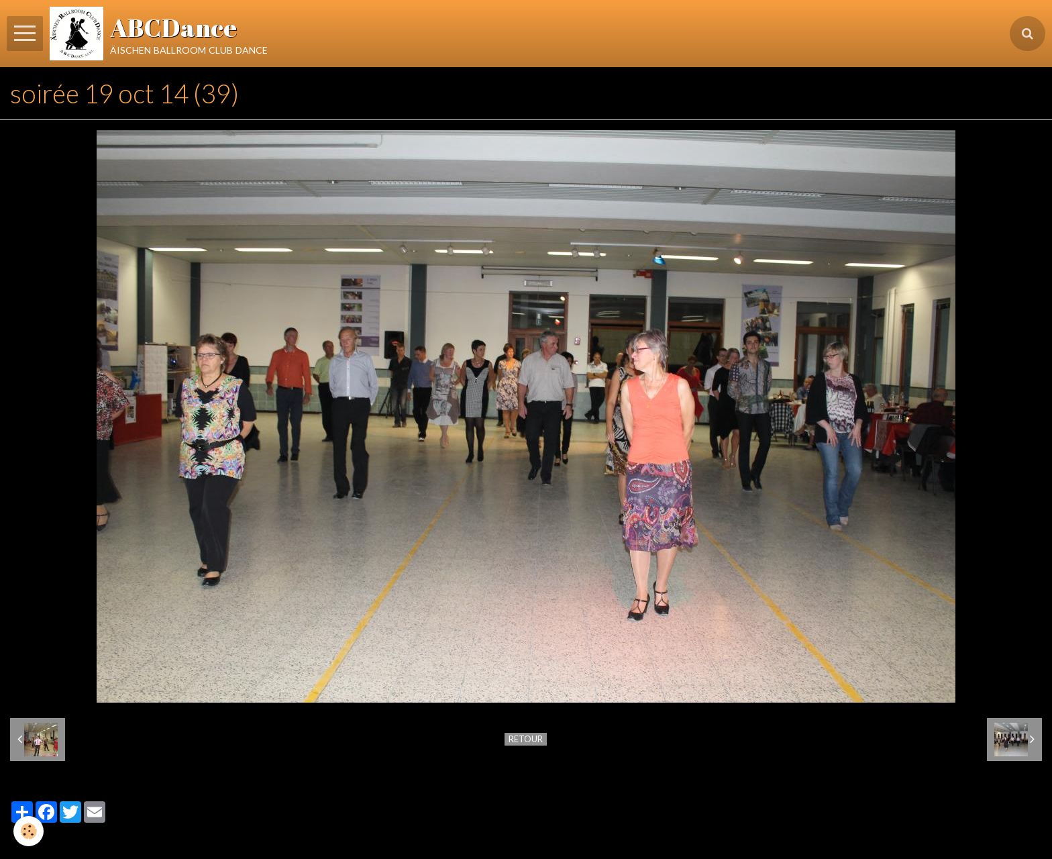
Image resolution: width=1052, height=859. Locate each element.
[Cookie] (28, 831)
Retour (526, 739)
